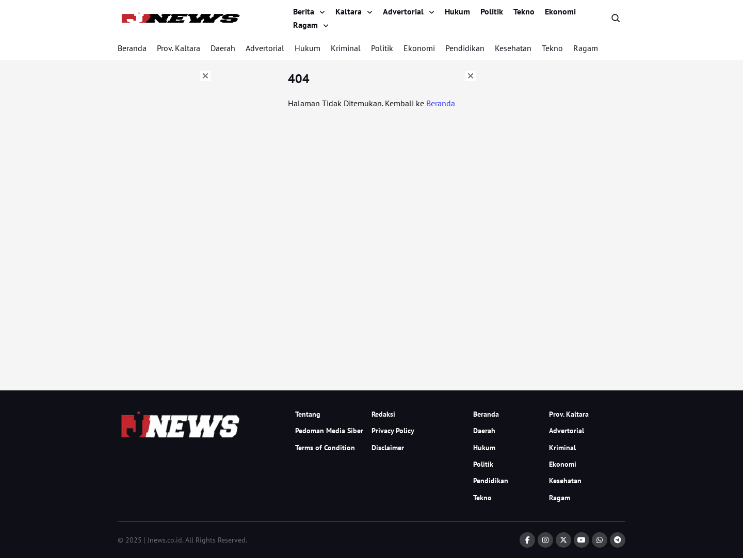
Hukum (457, 11)
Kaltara (348, 11)
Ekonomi (560, 11)
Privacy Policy (393, 430)
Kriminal (346, 48)
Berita (303, 11)
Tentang (307, 414)
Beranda (132, 48)
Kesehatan (513, 48)
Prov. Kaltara (178, 48)
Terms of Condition (325, 447)
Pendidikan (464, 48)
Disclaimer (388, 447)
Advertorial (403, 11)
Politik (491, 11)
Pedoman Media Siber (329, 430)
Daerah (223, 48)
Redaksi (383, 414)
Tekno (524, 11)
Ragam (305, 25)
